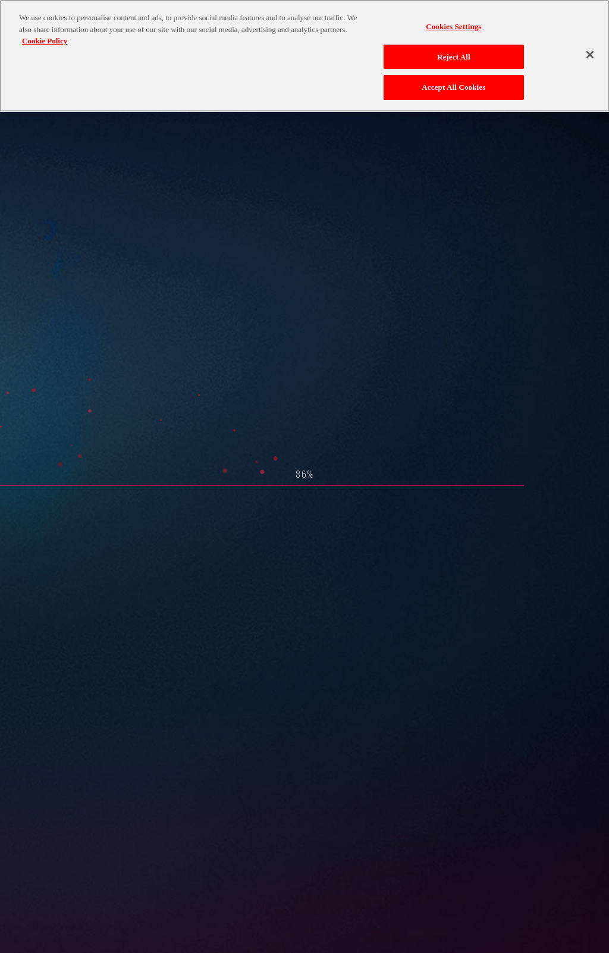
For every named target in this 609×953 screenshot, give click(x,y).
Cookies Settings (453, 26)
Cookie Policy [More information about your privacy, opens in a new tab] (44, 40)
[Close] (590, 55)
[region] (304, 56)
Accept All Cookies (453, 87)
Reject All (453, 56)
